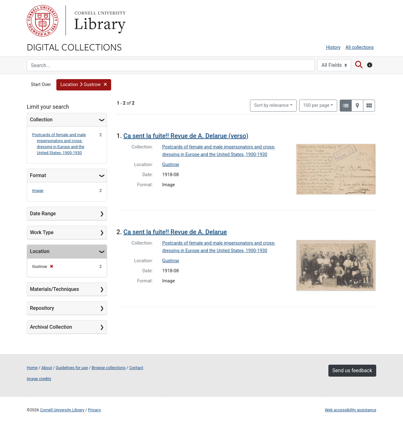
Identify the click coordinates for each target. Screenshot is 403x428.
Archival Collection (51, 327)
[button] (83, 84)
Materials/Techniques (54, 289)
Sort (271, 105)
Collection (41, 120)
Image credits (39, 378)
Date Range (43, 214)
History (333, 47)
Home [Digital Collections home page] (32, 367)
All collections (359, 47)
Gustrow (170, 164)
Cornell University (42, 21)
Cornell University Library (62, 410)
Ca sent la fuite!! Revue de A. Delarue (175, 232)
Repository (42, 308)
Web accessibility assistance (350, 410)
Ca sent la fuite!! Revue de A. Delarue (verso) (185, 136)
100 (316, 105)
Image (37, 190)
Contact (136, 367)
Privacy (94, 410)
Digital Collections (74, 47)
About (46, 367)
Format (38, 175)
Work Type (42, 232)
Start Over (41, 84)
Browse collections (109, 367)
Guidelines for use (72, 367)
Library (99, 21)
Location (39, 251)
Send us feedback (352, 370)
